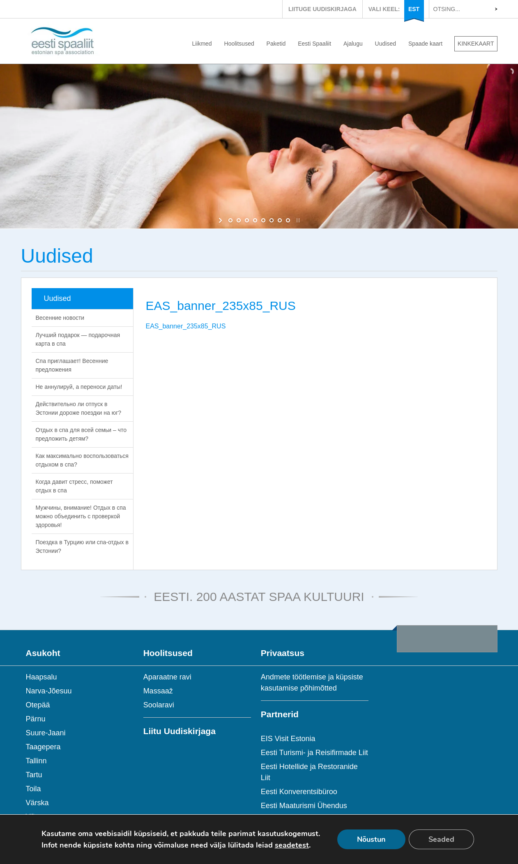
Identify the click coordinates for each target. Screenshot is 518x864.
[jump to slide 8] (288, 220)
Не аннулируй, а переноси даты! (79, 386)
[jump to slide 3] (247, 220)
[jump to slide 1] (230, 220)
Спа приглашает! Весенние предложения (72, 365)
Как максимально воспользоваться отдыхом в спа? (82, 460)
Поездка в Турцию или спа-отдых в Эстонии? (82, 546)
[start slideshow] (221, 220)
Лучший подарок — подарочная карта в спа (78, 339)
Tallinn (36, 761)
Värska (37, 803)
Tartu (34, 775)
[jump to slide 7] (280, 220)
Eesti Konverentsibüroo (299, 792)
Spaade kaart (425, 43)
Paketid (276, 43)
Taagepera (43, 747)
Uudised (385, 43)
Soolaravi (158, 705)
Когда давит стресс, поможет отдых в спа (74, 486)
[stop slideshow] (297, 220)
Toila (33, 789)
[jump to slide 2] (239, 220)
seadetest (292, 845)
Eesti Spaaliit (314, 43)
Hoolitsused (239, 43)
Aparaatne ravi (167, 677)
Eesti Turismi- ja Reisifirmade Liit (314, 752)
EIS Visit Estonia (288, 739)
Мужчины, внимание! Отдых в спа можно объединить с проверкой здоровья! (81, 516)
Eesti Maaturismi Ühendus (304, 806)
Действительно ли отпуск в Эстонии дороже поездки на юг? (79, 408)
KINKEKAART (476, 43)
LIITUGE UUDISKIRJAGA (322, 9)
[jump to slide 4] (255, 220)
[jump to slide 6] (271, 220)
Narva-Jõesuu (49, 691)
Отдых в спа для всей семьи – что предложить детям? (81, 434)
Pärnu (36, 719)
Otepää (38, 705)
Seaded (441, 839)
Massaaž (158, 691)
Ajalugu (353, 43)
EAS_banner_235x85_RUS (186, 326)
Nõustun (371, 839)
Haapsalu (41, 677)
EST (413, 9)
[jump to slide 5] (263, 220)
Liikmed (202, 43)
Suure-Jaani (46, 733)
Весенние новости (60, 317)
